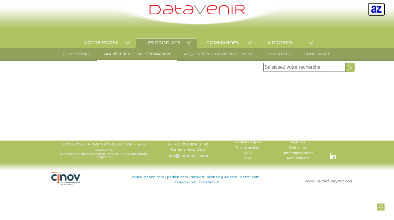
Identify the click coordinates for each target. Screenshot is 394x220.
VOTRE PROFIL (102, 43)
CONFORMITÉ (317, 54)
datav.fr (197, 177)
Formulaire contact (188, 149)
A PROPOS (280, 43)
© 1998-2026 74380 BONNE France (104, 150)
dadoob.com (185, 182)
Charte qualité (247, 147)
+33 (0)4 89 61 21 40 (191, 144)
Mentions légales (247, 142)
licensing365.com (222, 177)
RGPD (247, 153)
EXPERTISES (279, 54)
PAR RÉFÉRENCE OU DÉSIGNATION (136, 54)
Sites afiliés (298, 147)
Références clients (298, 153)
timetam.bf (209, 182)
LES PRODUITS (162, 43)
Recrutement (298, 158)
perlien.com (177, 177)
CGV (247, 158)
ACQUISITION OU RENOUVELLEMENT (219, 54)
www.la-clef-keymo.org (328, 180)
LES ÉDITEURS (76, 54)
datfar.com (250, 177)
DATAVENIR (95, 144)
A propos (298, 142)
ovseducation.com (148, 177)
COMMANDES (222, 43)
